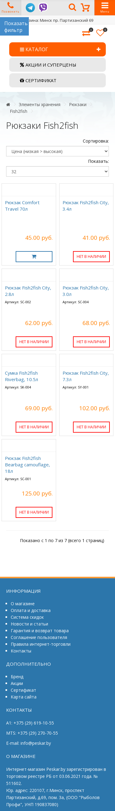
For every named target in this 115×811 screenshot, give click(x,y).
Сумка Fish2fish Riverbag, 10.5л (21, 376)
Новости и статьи (29, 624)
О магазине (23, 603)
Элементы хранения (39, 104)
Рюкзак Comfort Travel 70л (22, 205)
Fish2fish (18, 111)
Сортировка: (96, 141)
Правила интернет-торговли (41, 644)
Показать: (98, 161)
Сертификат (23, 690)
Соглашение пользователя (39, 637)
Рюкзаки (77, 104)
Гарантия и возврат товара (40, 630)
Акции (17, 683)
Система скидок (27, 617)
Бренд (17, 676)
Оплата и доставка (31, 610)
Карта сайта (23, 697)
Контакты (21, 651)
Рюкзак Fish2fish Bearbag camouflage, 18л (27, 464)
